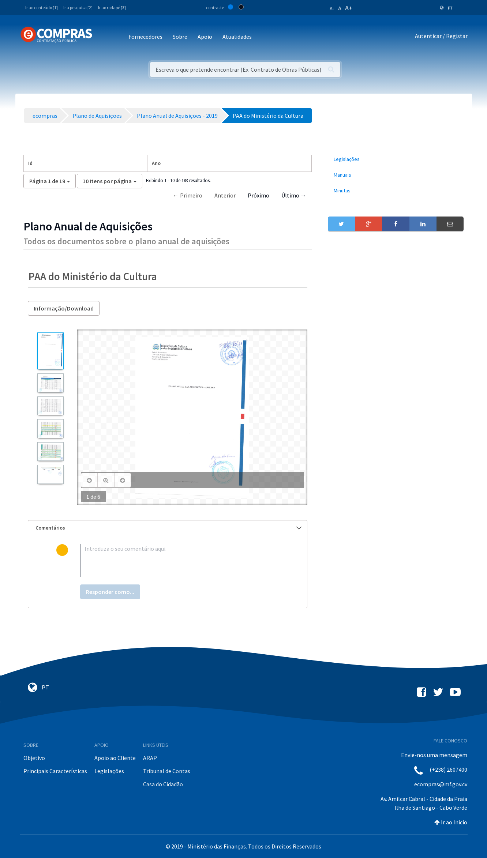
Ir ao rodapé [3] (112, 7)
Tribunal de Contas (166, 771)
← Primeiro (187, 195)
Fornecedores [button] (145, 36)
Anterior (225, 195)
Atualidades (237, 36)
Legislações (109, 771)
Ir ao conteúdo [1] (41, 7)
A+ (348, 8)
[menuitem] (396, 159)
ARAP (150, 757)
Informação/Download (64, 308)
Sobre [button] (180, 36)
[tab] (167, 527)
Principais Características (55, 771)
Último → (293, 195)
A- (332, 8)
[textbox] (179, 560)
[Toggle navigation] (102, 37)
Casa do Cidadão (163, 784)
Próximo (258, 195)
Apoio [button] (205, 36)
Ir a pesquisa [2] (78, 7)
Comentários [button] (168, 527)
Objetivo (34, 757)
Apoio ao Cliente (115, 757)
